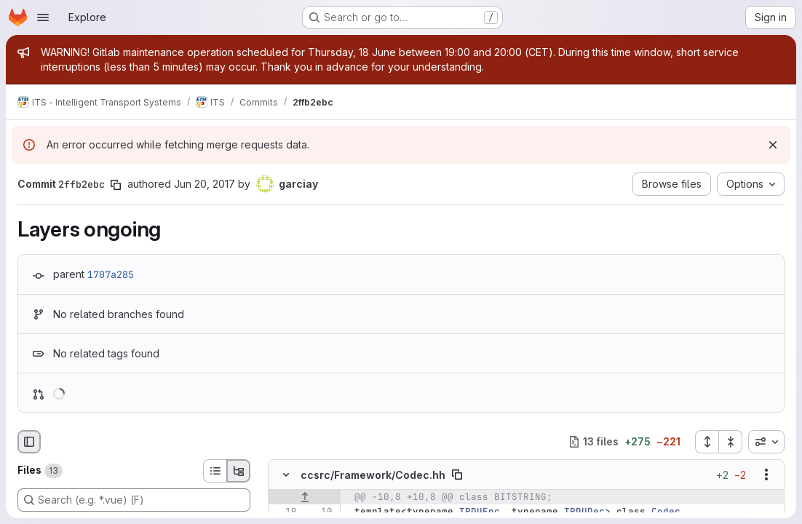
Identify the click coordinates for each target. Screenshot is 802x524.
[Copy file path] (457, 474)
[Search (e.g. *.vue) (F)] (133, 500)
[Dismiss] (773, 145)
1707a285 (110, 274)
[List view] (214, 471)
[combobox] (766, 441)
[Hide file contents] (286, 474)
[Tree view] (238, 471)
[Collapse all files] (730, 441)
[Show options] (766, 474)
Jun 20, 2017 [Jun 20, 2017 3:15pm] (204, 184)
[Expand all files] (706, 441)
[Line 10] (284, 511)
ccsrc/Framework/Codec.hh (373, 474)
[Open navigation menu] (43, 17)
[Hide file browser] (29, 441)
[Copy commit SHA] (115, 185)
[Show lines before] (305, 497)
